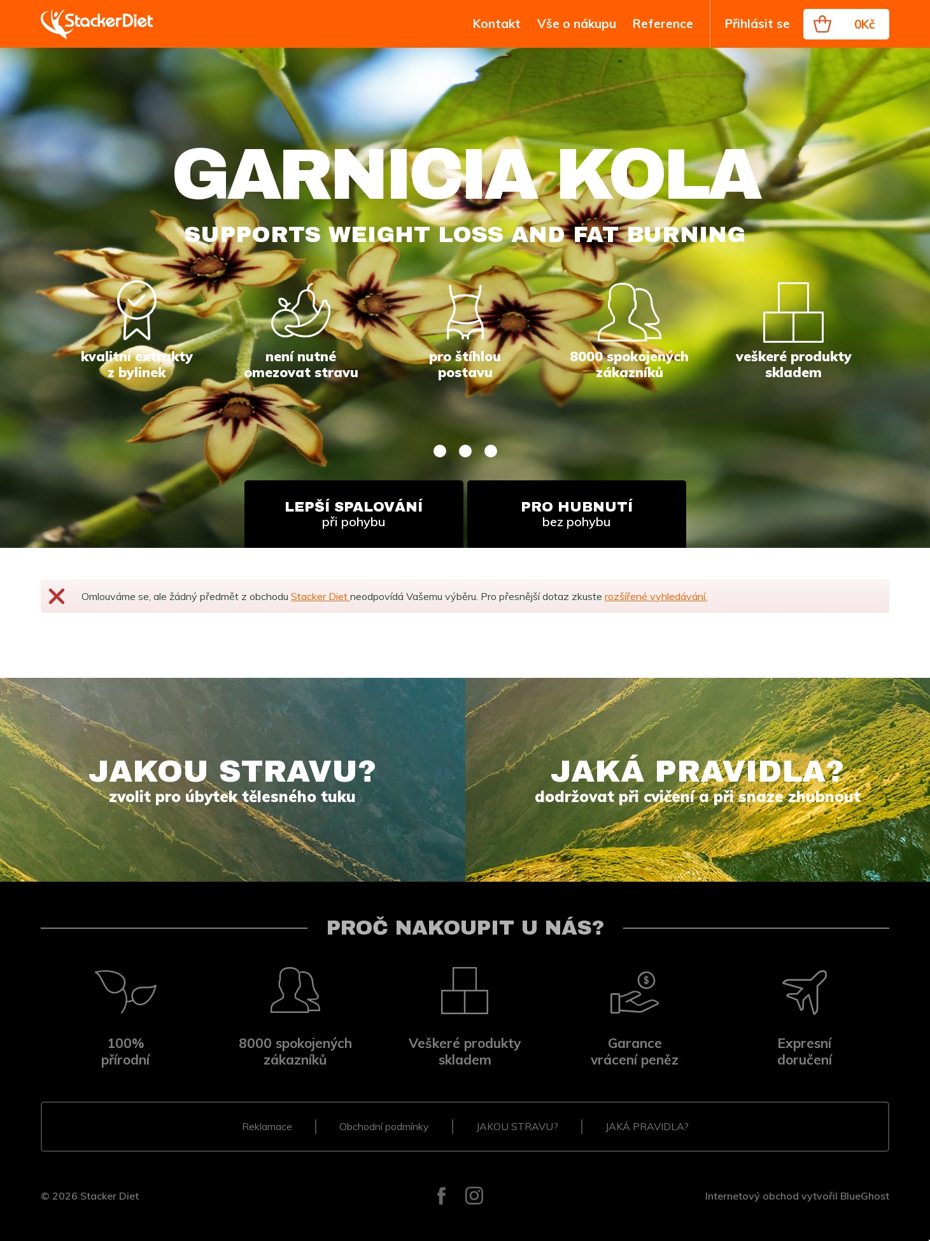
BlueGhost (864, 1195)
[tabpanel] (465, 298)
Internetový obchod (752, 1195)
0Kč (864, 24)
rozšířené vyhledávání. (656, 596)
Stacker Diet (320, 596)
